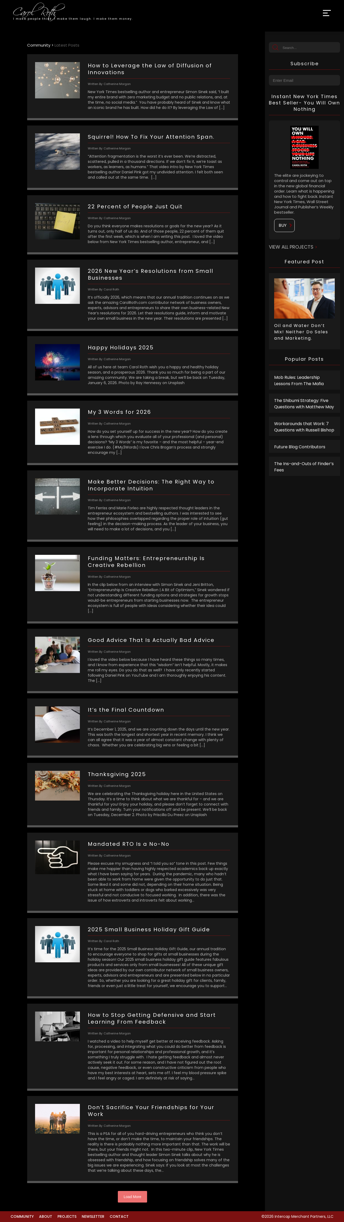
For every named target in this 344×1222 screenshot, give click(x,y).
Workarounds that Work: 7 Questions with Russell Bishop (304, 427)
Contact (119, 1216)
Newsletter (93, 1216)
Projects (66, 1216)
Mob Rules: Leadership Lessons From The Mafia (299, 380)
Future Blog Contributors (299, 447)
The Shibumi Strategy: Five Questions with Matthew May (304, 404)
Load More (132, 1197)
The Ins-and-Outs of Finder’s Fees (304, 467)
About (45, 1216)
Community (22, 1216)
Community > (41, 45)
